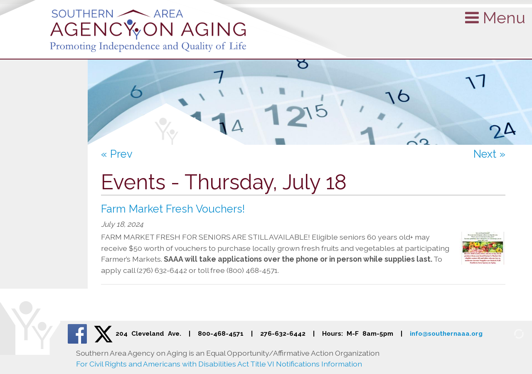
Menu (495, 17)
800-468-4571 (221, 333)
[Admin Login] (509, 333)
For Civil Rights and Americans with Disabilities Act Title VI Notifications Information (219, 363)
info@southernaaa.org (446, 333)
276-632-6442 (282, 333)
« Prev (117, 154)
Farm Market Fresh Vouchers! (173, 209)
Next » (489, 154)
